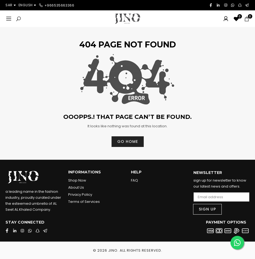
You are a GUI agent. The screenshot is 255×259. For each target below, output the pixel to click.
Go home (127, 141)
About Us (76, 187)
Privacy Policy (80, 194)
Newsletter (207, 172)
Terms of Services (84, 201)
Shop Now (77, 180)
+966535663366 (59, 5)
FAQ (134, 180)
